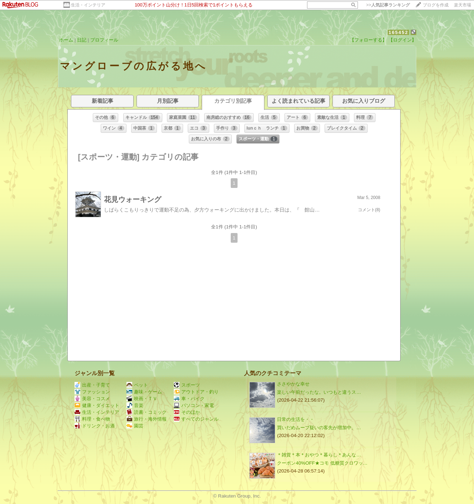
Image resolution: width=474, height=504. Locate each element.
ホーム (66, 40)
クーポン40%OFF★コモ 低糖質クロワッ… (322, 463)
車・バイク (189, 398)
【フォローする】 (368, 40)
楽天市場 (462, 5)
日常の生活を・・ (295, 419)
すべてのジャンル (196, 419)
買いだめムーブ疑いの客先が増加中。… (319, 427)
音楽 (134, 405)
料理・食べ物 (92, 419)
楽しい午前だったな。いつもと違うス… (319, 392)
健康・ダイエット (97, 405)
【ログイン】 (402, 40)
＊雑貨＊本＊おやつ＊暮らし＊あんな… (319, 454)
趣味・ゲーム (144, 391)
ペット (137, 385)
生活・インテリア (88, 5)
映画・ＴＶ (141, 398)
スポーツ (187, 385)
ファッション (92, 391)
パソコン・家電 (194, 405)
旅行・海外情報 (146, 419)
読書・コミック (146, 412)
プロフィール (104, 40)
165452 (398, 32)
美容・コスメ (92, 398)
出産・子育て (92, 385)
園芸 (134, 425)
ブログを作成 (436, 5)
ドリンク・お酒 (95, 425)
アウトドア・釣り (196, 391)
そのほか (187, 412)
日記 (81, 40)
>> (388, 5)
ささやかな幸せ (293, 384)
